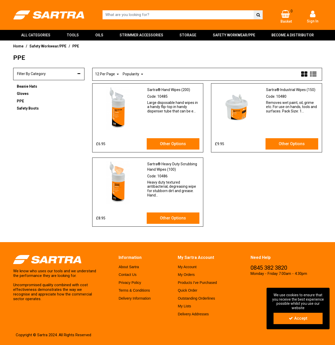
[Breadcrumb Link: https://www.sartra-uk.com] (18, 46)
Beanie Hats (27, 86)
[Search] (178, 14)
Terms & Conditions (134, 290)
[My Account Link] (312, 16)
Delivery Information (135, 298)
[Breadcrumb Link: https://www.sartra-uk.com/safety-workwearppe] (47, 46)
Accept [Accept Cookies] (298, 318)
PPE (20, 101)
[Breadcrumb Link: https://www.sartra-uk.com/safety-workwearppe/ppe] (75, 46)
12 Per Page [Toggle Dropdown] (105, 74)
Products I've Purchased (197, 283)
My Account (187, 267)
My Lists (184, 306)
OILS (99, 35)
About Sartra (129, 267)
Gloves (23, 94)
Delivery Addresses (193, 314)
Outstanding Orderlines (196, 298)
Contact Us (127, 275)
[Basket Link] (286, 16)
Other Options (173, 143)
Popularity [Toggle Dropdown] (131, 74)
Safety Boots (28, 108)
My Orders (186, 275)
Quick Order (187, 290)
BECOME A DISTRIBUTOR (292, 35)
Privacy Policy (130, 283)
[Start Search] (258, 14)
